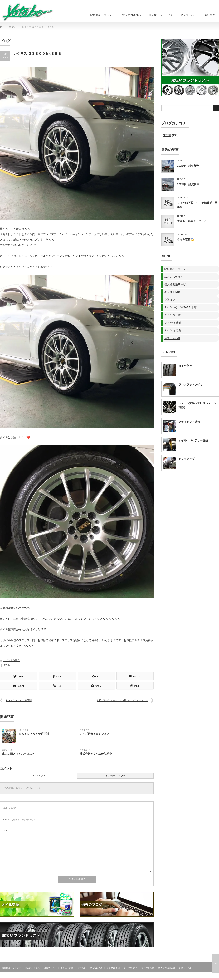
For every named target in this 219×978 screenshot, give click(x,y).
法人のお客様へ (131, 15)
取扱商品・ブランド (102, 15)
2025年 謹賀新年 (188, 184)
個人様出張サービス (161, 15)
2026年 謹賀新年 (188, 165)
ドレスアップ (186, 459)
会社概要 (209, 15)
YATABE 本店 (96, 967)
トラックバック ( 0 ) (115, 775)
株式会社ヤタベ (211, 976)
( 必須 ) (9, 808)
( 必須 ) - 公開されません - (20, 819)
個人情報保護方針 (166, 967)
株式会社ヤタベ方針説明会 (96, 753)
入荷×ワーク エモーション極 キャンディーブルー (122, 700)
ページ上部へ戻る (215, 963)
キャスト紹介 (189, 15)
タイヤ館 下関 (172, 315)
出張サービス (50, 967)
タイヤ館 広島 (172, 330)
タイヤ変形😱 (185, 239)
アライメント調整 (189, 421)
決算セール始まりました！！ (194, 221)
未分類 (12, 27)
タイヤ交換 (185, 365)
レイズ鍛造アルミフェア (94, 733)
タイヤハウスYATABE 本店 (180, 307)
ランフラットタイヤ (190, 384)
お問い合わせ (172, 338)
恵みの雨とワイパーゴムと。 (19, 753)
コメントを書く (11, 660)
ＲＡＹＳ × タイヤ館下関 (19, 700)
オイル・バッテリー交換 (193, 440)
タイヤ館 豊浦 (172, 322)
